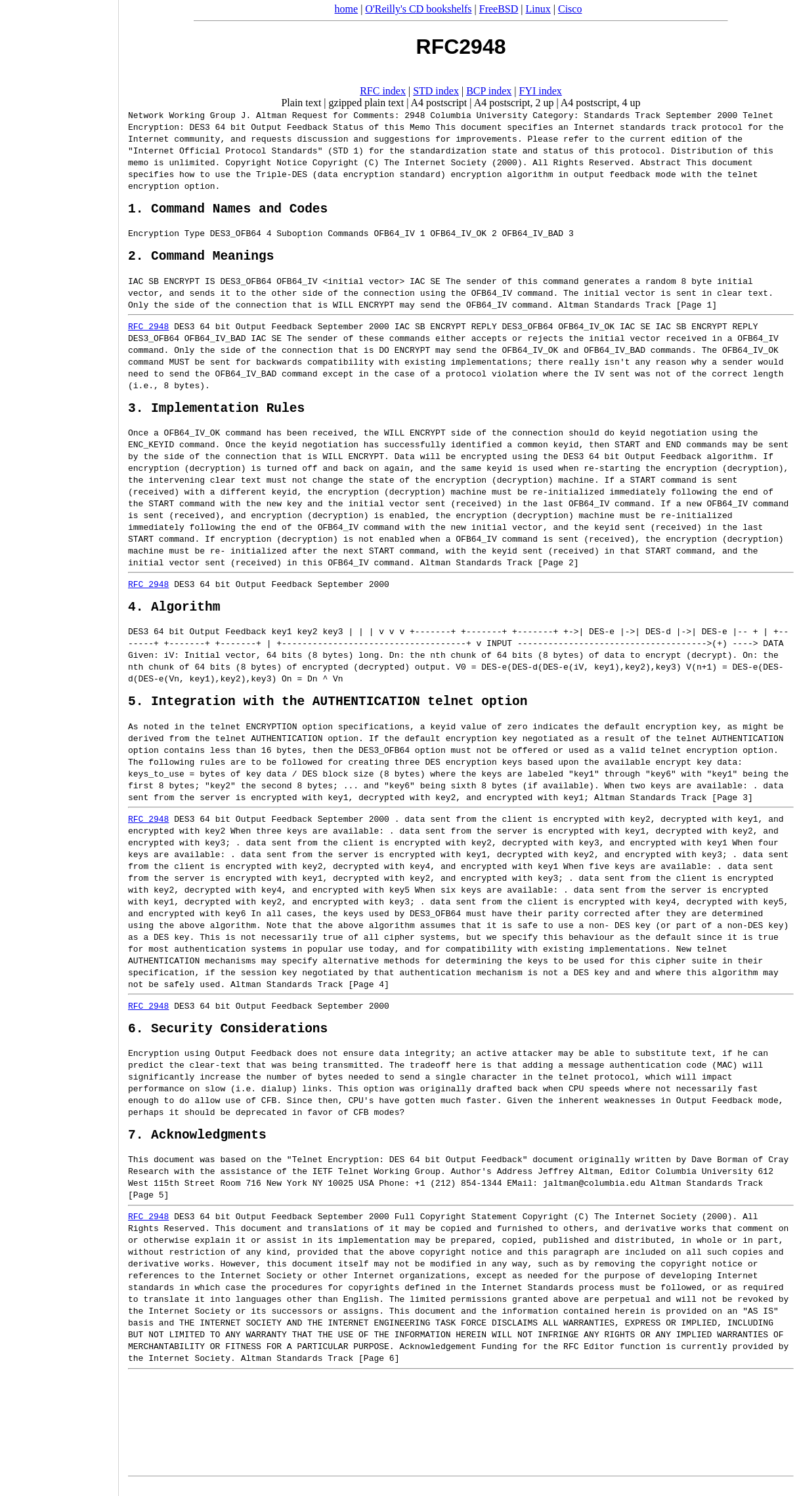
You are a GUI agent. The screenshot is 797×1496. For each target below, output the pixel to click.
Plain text (301, 102)
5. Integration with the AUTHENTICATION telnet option (327, 705)
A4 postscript (439, 102)
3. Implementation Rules (216, 405)
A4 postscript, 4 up (601, 102)
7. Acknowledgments (197, 1145)
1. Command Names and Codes (228, 199)
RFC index (383, 90)
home (346, 8)
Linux (538, 8)
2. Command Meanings (201, 249)
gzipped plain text (366, 102)
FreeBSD (499, 8)
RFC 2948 (148, 321)
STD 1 (294, 150)
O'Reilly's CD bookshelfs (418, 8)
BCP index (488, 90)
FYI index (540, 90)
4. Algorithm (174, 607)
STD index (436, 90)
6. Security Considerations (228, 1035)
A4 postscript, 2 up (514, 102)
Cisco (570, 8)
